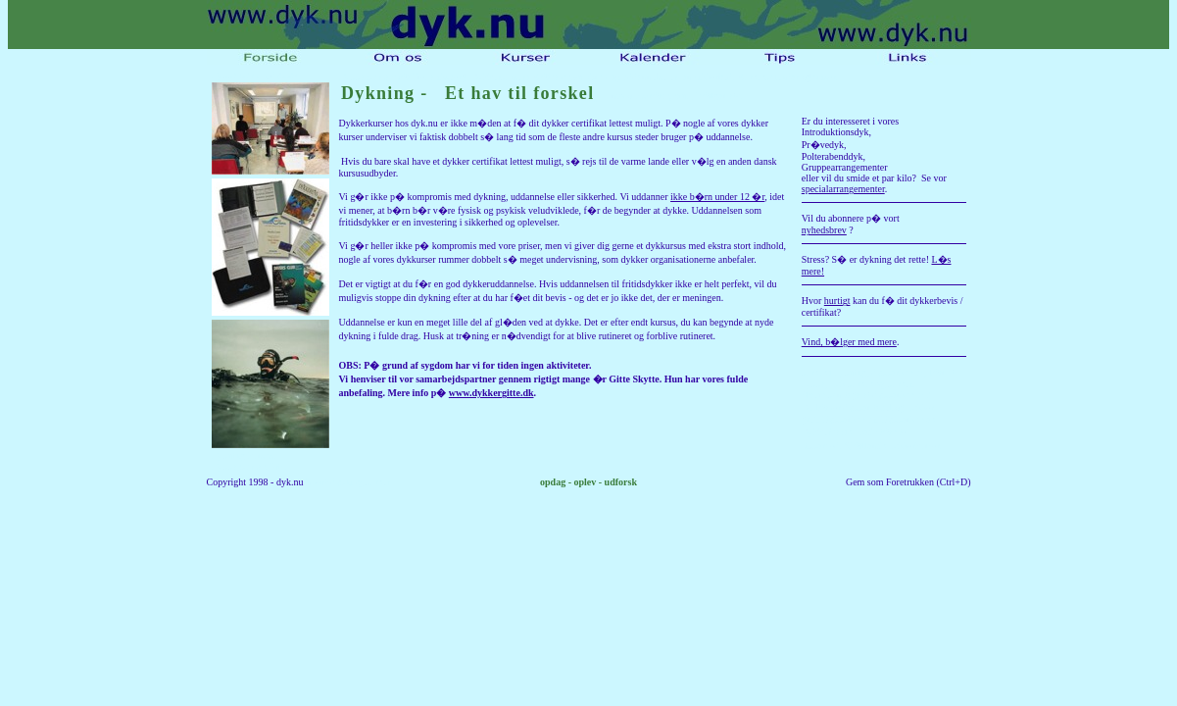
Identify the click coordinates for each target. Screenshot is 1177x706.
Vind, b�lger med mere (849, 341)
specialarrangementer (843, 188)
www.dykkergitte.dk (491, 392)
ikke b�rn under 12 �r (717, 196)
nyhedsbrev (824, 230)
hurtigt (837, 300)
